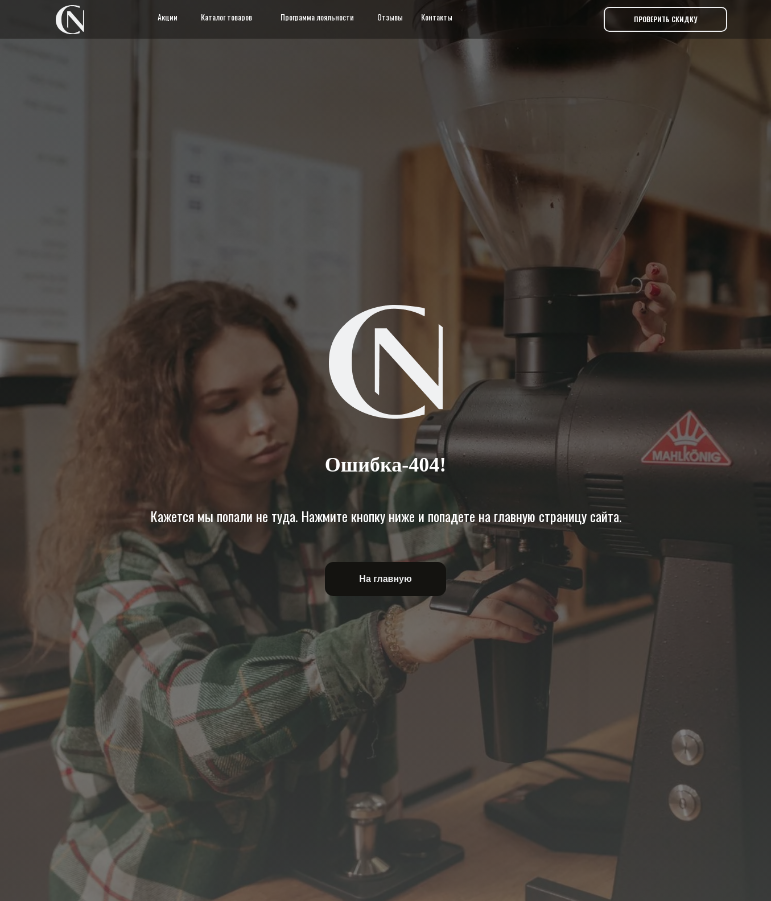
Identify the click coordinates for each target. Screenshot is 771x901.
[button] (665, 19)
